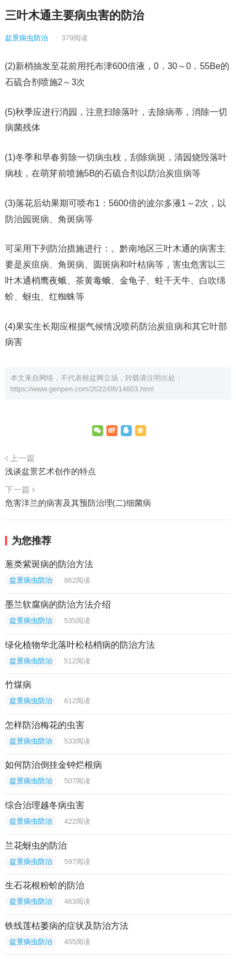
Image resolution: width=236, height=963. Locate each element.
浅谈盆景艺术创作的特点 (50, 471)
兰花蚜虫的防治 (36, 845)
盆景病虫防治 (26, 37)
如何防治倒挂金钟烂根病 (53, 765)
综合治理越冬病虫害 (44, 805)
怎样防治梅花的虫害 (44, 725)
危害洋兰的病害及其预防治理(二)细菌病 (78, 502)
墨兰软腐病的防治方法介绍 (58, 604)
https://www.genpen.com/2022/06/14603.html (82, 389)
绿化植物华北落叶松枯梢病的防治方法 (80, 645)
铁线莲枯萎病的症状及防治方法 (66, 925)
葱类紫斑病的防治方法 (49, 564)
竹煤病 (18, 684)
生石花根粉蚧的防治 (44, 885)
